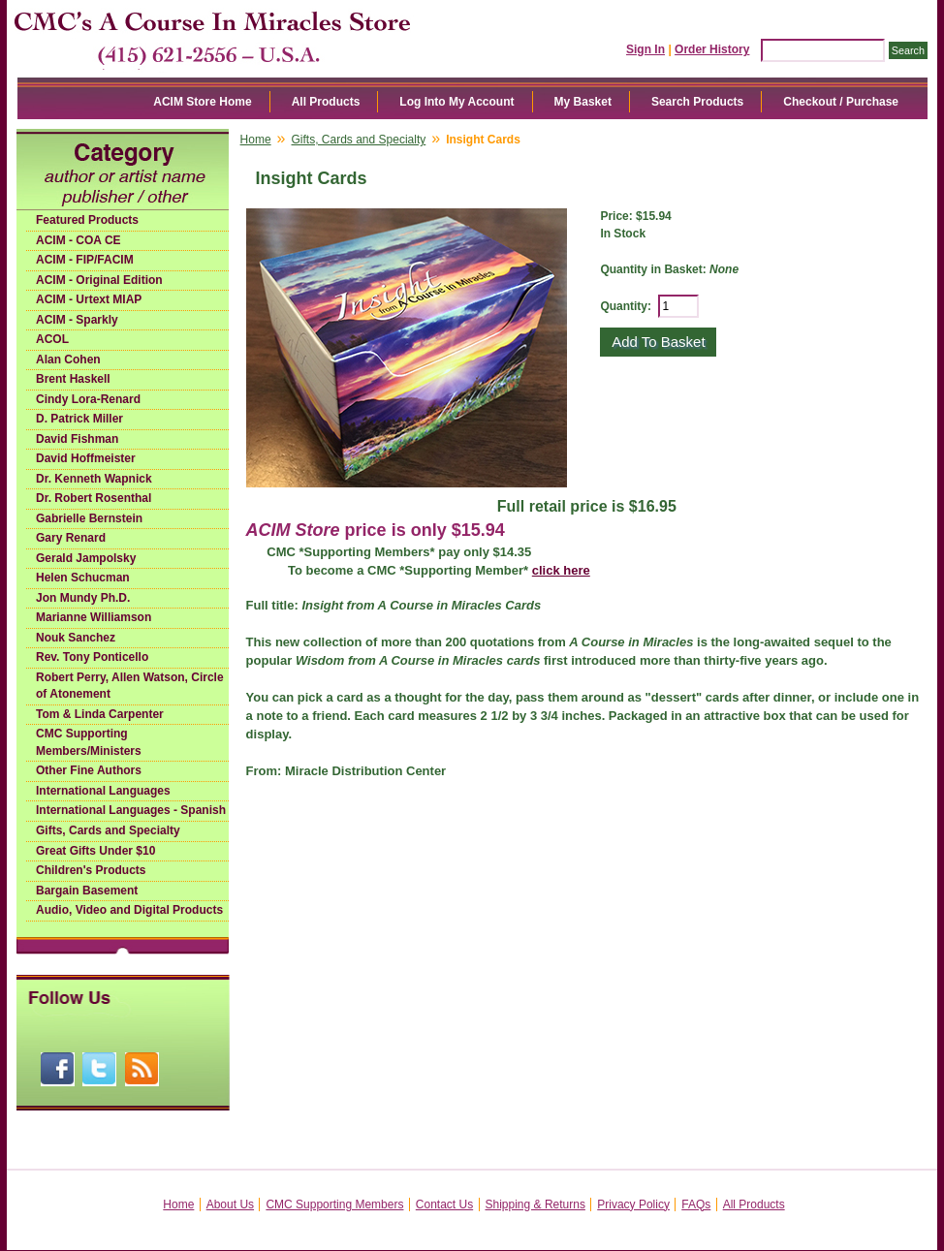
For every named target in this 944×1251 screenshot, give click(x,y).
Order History (712, 49)
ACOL (52, 339)
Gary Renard (71, 538)
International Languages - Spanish (131, 810)
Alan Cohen (68, 359)
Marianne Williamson (93, 617)
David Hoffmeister (86, 458)
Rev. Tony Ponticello (92, 657)
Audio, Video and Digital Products (129, 910)
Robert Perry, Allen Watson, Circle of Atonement (130, 686)
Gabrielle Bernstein (89, 518)
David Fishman (77, 439)
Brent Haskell (73, 379)
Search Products (697, 102)
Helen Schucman (83, 577)
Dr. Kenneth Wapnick (94, 478)
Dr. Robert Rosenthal (93, 498)
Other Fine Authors (89, 770)
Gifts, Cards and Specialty (108, 830)
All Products (326, 102)
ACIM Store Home (202, 102)
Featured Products (87, 220)
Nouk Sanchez (75, 637)
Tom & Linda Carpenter (100, 714)
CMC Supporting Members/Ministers (89, 742)
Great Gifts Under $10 (95, 851)
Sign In (645, 49)
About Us (230, 1204)
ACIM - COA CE (78, 240)
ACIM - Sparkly (77, 320)
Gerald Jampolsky (86, 558)
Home (255, 139)
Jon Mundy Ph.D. (83, 598)
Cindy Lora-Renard (88, 399)
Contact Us (444, 1204)
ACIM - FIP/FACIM (85, 259)
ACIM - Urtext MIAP (89, 299)
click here (561, 570)
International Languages (103, 791)
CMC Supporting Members (334, 1204)
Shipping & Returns (535, 1204)
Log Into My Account (456, 102)
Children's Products (91, 870)
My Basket (583, 102)
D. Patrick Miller (79, 418)
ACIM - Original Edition (99, 280)
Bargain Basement (87, 890)
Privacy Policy (633, 1204)
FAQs (695, 1204)
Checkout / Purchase (840, 102)
